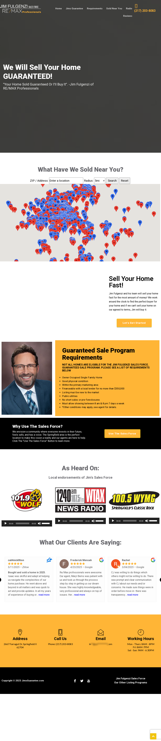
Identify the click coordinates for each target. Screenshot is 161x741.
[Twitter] (81, 681)
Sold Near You (102, 8)
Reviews (127, 8)
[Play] (5, 523)
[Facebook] (75, 681)
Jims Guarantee (62, 8)
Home (46, 8)
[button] (61, 215)
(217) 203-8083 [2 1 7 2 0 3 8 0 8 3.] (144, 8)
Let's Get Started (134, 323)
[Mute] (39, 523)
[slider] (22, 524)
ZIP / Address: (39, 181)
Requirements (82, 8)
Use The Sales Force (122, 433)
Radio (116, 8)
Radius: (89, 181)
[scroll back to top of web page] (153, 736)
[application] (27, 524)
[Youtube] (88, 681)
